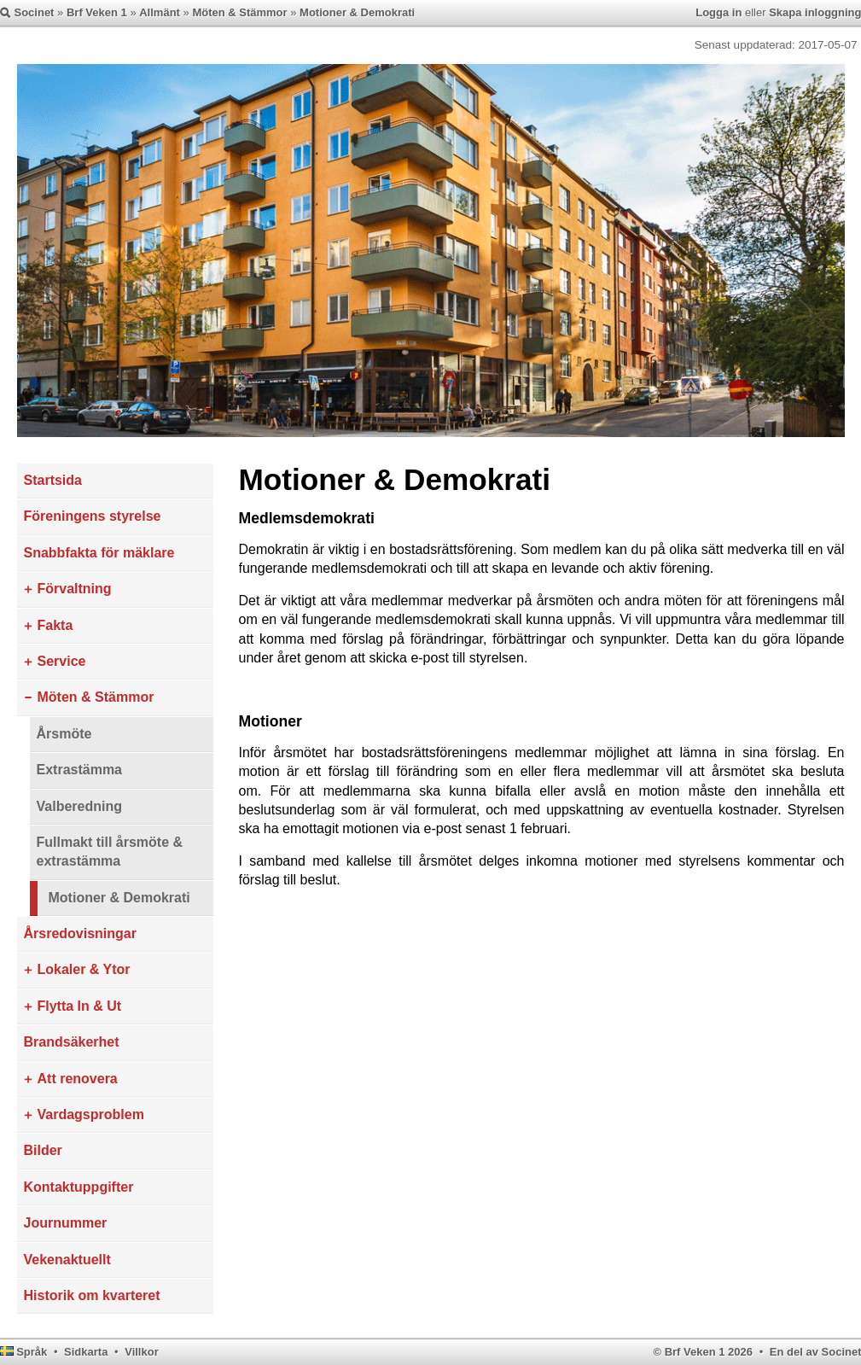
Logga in (718, 12)
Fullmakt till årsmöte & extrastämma (110, 851)
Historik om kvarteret (92, 1295)
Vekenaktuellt (67, 1259)
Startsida (53, 480)
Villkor (142, 1351)
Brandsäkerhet (71, 1042)
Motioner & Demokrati (357, 12)
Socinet (35, 12)
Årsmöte (64, 733)
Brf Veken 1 (97, 12)
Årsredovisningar (80, 933)
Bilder (43, 1150)
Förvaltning (75, 588)
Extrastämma (80, 769)
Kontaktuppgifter (79, 1187)
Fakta (55, 625)
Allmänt (159, 12)
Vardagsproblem (91, 1114)
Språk (31, 1351)
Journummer (66, 1223)
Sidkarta (86, 1351)
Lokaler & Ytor (84, 969)
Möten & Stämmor (239, 12)
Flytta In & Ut (80, 1006)
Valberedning (79, 806)
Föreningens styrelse (92, 516)
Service (62, 661)
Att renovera (78, 1078)
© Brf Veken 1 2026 (703, 1351)
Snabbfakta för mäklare (99, 552)
